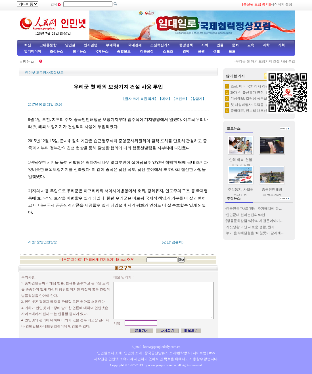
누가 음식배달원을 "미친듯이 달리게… (255, 233)
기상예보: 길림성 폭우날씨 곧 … (255, 98)
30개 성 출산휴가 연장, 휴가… (253, 92)
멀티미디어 (32, 51)
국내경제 (135, 45)
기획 (281, 45)
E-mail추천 (125, 260)
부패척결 (113, 45)
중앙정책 (186, 45)
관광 (201, 51)
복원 (143, 99)
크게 (136, 99)
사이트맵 (199, 353)
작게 (151, 99)
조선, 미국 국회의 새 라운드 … (254, 86)
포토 (232, 51)
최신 (27, 45)
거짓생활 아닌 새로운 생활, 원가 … (252, 227)
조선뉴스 (57, 51)
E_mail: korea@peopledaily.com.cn (156, 347)
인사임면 (90, 45)
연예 (185, 51)
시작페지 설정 (281, 4)
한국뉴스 (79, 51)
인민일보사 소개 (109, 353)
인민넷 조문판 (35, 73)
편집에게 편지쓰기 (99, 260)
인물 (220, 45)
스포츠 (167, 51)
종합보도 (124, 51)
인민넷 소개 (132, 353)
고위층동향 (47, 45)
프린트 (180, 99)
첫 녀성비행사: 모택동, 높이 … (254, 105)
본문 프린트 (72, 260)
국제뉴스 (101, 51)
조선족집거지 (160, 45)
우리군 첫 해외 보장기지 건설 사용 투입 (267, 61)
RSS (212, 353)
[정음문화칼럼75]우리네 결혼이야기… (255, 221)
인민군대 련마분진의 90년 (246, 215)
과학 (266, 45)
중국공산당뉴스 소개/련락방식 (167, 353)
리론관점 (147, 51)
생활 (216, 51)
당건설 (70, 45)
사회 (204, 45)
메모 (165, 99)
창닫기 (197, 99)
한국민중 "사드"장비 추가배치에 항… (254, 209)
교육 (250, 45)
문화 (235, 45)
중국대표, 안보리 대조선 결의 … (255, 111)
